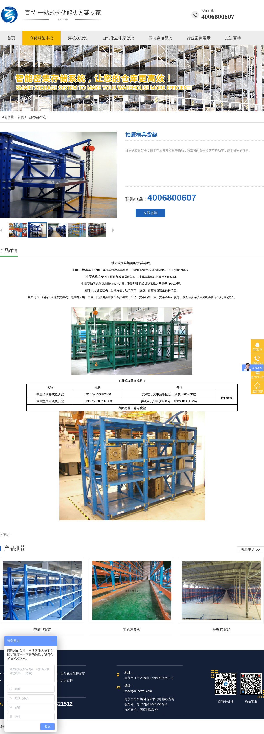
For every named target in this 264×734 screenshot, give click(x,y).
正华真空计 (148, 715)
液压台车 (195, 715)
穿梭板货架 (78, 38)
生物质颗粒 (180, 715)
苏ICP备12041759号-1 (152, 704)
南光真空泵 (164, 715)
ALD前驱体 (131, 715)
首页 (11, 38)
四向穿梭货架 (160, 38)
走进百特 (233, 38)
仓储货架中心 (41, 38)
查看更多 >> (250, 550)
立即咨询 (150, 213)
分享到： (6, 534)
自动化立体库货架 (118, 38)
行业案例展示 (199, 38)
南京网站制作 (149, 709)
